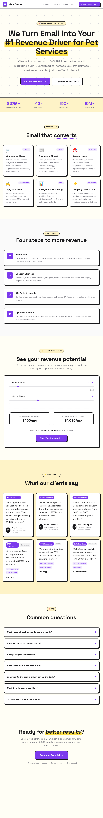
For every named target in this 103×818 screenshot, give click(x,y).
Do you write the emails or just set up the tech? (51, 677)
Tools (65, 4)
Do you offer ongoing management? (51, 699)
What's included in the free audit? (51, 665)
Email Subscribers (17, 382)
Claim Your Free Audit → (51, 438)
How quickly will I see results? (51, 654)
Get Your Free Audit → (35, 81)
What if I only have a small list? (51, 688)
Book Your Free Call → (51, 755)
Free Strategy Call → (89, 4)
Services (45, 4)
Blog (73, 4)
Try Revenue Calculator (67, 81)
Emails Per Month (17, 396)
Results (56, 4)
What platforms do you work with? (51, 643)
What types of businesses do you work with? (51, 632)
